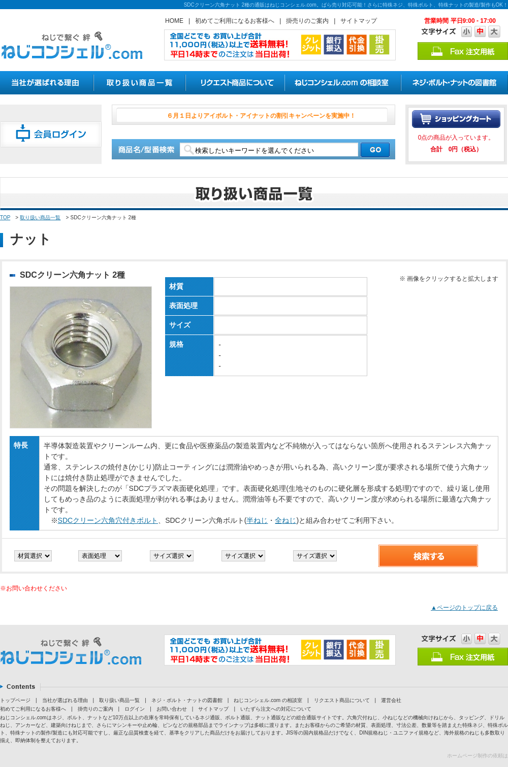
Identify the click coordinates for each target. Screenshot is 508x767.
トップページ (15, 700)
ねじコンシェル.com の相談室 (268, 700)
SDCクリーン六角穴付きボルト (108, 520)
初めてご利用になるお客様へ (234, 20)
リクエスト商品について (342, 700)
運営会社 (391, 700)
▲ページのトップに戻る (464, 607)
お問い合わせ (171, 709)
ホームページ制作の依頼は (477, 755)
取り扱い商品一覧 (40, 217)
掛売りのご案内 (307, 20)
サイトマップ (358, 20)
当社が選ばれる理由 (65, 700)
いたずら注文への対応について (275, 709)
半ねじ (257, 520)
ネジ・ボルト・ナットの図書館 (187, 700)
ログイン (134, 709)
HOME (174, 20)
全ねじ (285, 520)
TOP (5, 217)
